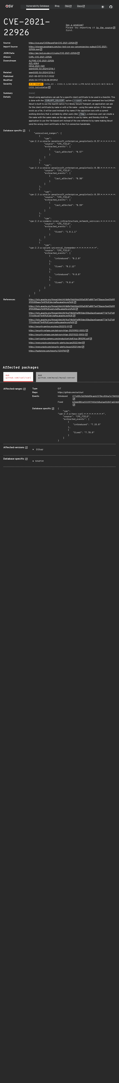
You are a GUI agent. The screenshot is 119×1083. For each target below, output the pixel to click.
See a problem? (74, 25)
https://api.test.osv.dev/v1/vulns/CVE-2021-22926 (53, 53)
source (39, 461)
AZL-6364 (34, 63)
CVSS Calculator (38, 87)
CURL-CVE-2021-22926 (40, 57)
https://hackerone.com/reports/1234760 (47, 351)
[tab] (18, 377)
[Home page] (9, 7)
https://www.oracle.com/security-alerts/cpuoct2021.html (55, 347)
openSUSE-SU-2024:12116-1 (42, 69)
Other (39, 449)
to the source (104, 28)
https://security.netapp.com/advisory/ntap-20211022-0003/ (57, 334)
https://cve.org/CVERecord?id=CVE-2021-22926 (52, 43)
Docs (79, 6)
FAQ (67, 6)
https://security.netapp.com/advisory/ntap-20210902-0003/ (57, 330)
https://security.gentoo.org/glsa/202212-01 (49, 326)
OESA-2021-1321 (37, 66)
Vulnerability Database (37, 6)
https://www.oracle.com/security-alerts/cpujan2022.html (55, 343)
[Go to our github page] (110, 6)
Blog (57, 6)
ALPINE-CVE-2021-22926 (41, 61)
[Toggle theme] (103, 7)
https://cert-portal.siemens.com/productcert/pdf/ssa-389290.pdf (59, 339)
